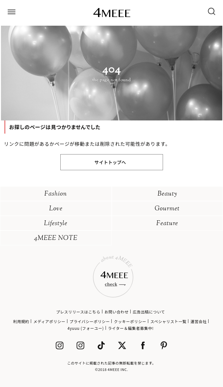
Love (56, 209)
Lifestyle (55, 223)
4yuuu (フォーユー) (85, 328)
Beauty (167, 194)
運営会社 (199, 321)
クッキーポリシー (130, 321)
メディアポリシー (49, 321)
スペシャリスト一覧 (168, 321)
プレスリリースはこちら (78, 311)
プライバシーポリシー (90, 321)
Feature (167, 223)
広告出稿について (149, 311)
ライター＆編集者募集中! (131, 328)
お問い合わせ (116, 311)
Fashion (55, 194)
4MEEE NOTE (56, 238)
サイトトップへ (110, 162)
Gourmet (167, 209)
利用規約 (21, 321)
